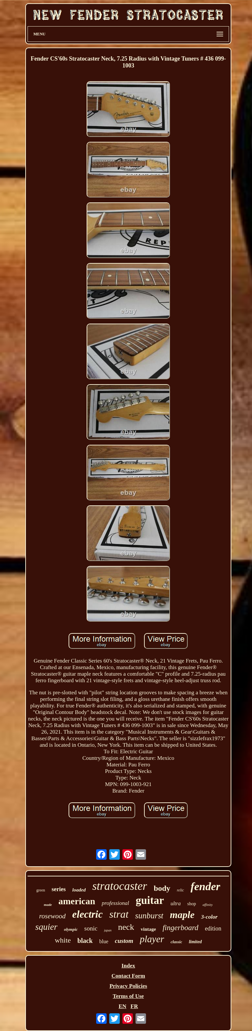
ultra (176, 903)
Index (128, 966)
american (76, 901)
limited (195, 941)
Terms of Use (128, 996)
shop (191, 903)
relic (180, 890)
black (85, 940)
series (59, 889)
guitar (150, 900)
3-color (209, 917)
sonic (90, 928)
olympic (71, 929)
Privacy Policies (128, 986)
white (63, 940)
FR (134, 1006)
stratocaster (119, 886)
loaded (79, 889)
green (40, 890)
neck (126, 927)
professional (115, 903)
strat (119, 914)
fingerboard (180, 928)
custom (124, 940)
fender (205, 886)
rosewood (52, 916)
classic (176, 941)
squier (46, 927)
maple (182, 914)
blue (103, 941)
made (48, 905)
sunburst (149, 915)
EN (122, 1006)
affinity (207, 905)
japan (108, 930)
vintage (148, 929)
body (162, 888)
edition (213, 928)
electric (87, 914)
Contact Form (128, 976)
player (152, 939)
